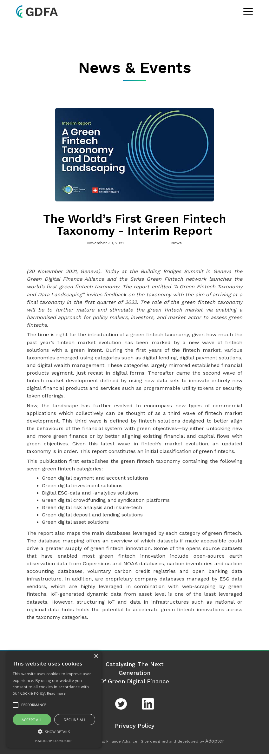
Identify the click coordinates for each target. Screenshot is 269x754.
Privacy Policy (134, 725)
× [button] (96, 656)
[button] (54, 731)
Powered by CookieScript (54, 741)
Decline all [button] (75, 719)
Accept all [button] (32, 719)
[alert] (54, 699)
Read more (56, 693)
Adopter (214, 741)
